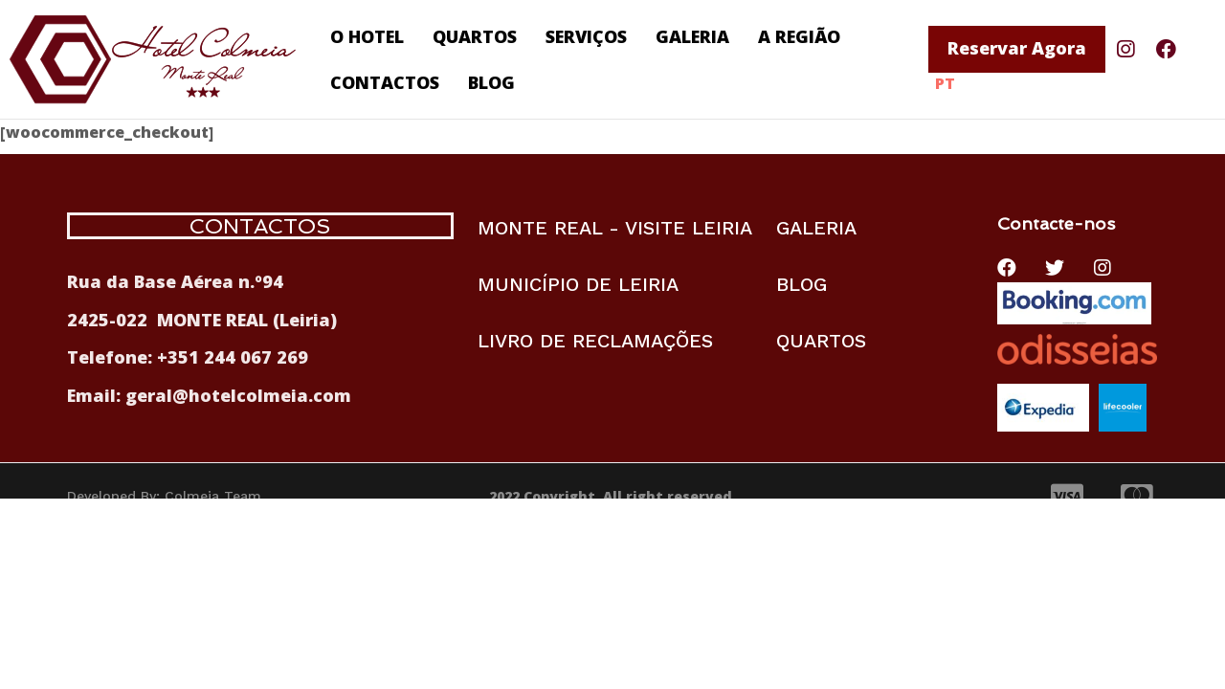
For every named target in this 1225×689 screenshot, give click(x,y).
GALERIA (692, 36)
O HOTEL (367, 36)
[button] (1016, 49)
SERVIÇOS (586, 36)
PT (945, 83)
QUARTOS (475, 36)
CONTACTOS (384, 82)
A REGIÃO (799, 36)
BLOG (491, 82)
